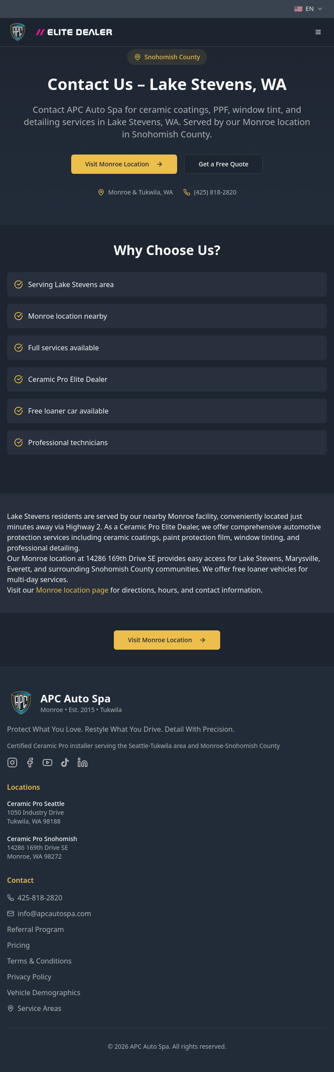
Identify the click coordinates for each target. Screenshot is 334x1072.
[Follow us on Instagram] (12, 762)
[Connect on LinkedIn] (82, 762)
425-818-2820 (34, 898)
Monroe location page (72, 590)
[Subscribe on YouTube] (47, 762)
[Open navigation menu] (318, 32)
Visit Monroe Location (124, 164)
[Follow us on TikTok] (65, 762)
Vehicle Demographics (43, 992)
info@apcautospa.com (49, 913)
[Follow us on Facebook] (30, 762)
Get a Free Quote (223, 164)
